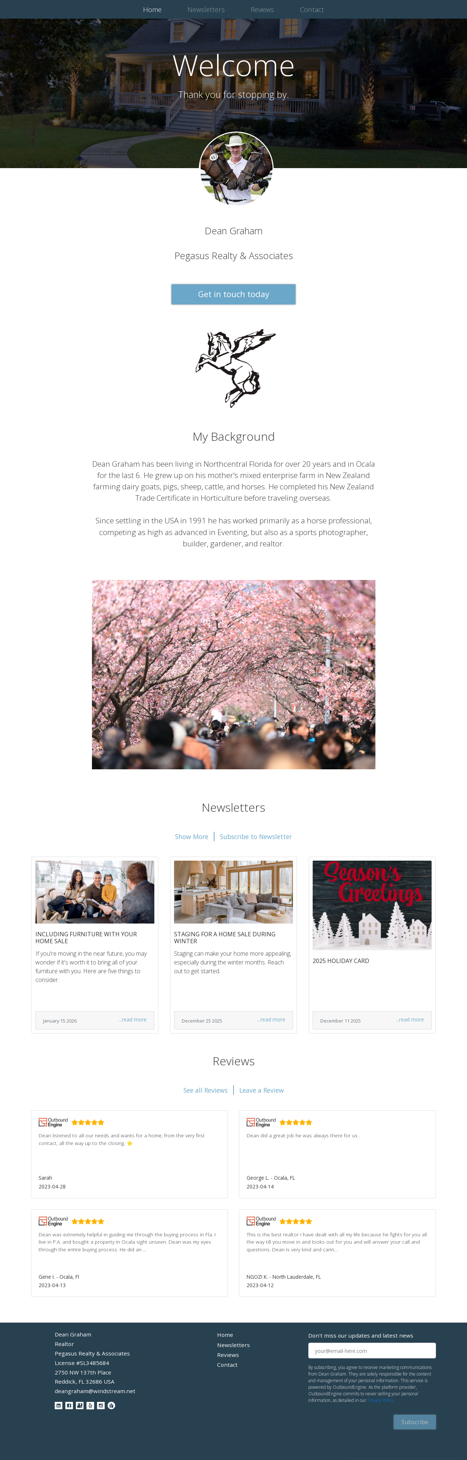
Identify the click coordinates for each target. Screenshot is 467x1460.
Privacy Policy (380, 1400)
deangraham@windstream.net (95, 1391)
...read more (133, 1019)
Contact (312, 9)
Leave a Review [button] (261, 1090)
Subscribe (414, 1422)
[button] (129, 1154)
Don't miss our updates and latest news (360, 1335)
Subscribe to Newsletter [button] (256, 836)
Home (154, 9)
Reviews (262, 9)
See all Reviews (206, 1090)
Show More (191, 836)
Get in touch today (233, 294)
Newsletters (206, 9)
